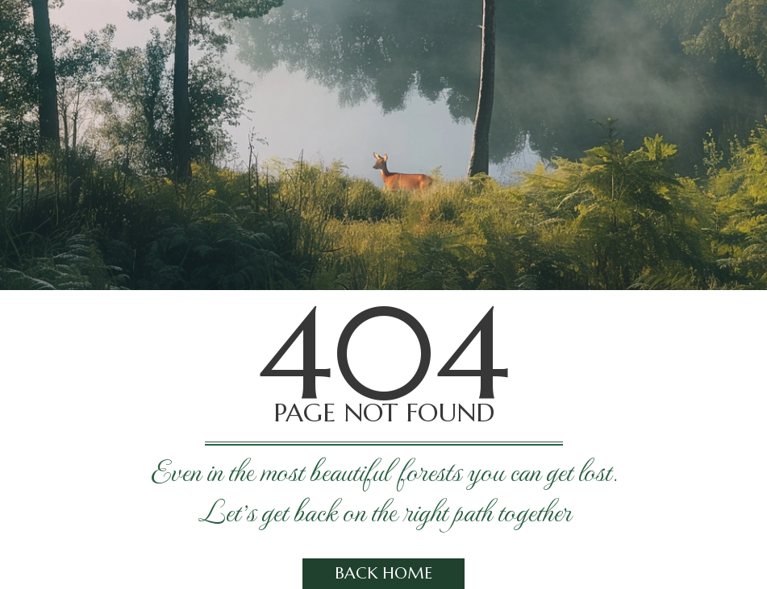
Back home (383, 573)
